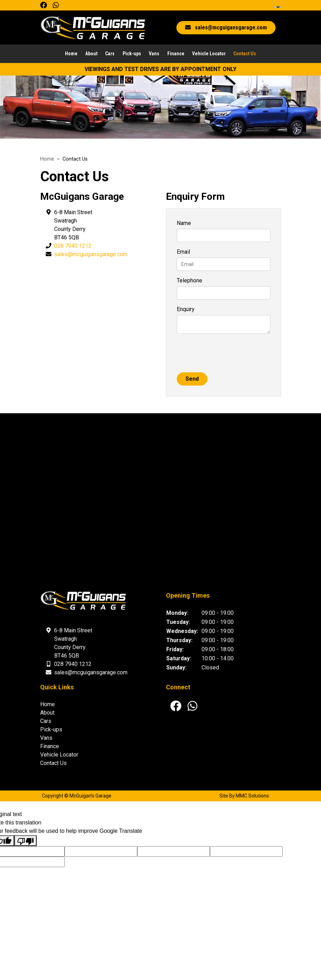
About (91, 54)
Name (184, 223)
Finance (175, 54)
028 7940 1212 (73, 246)
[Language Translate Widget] (277, 7)
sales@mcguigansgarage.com (90, 254)
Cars (110, 54)
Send (192, 379)
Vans (154, 54)
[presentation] (230, 353)
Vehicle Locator (209, 54)
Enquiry (186, 309)
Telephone (189, 280)
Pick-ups (132, 54)
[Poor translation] (25, 841)
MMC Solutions (252, 796)
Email (183, 252)
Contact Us (244, 54)
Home (71, 54)
